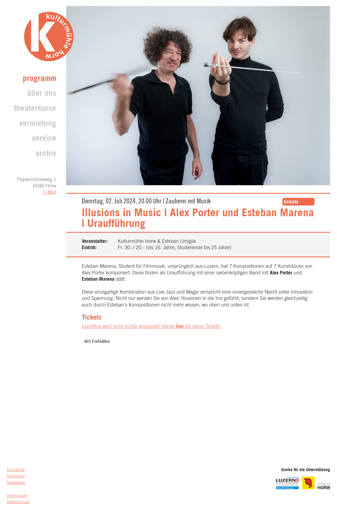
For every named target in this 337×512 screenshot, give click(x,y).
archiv (45, 154)
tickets (291, 202)
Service (44, 139)
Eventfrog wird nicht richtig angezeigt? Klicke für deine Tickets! (151, 326)
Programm (39, 79)
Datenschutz (18, 502)
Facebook (16, 470)
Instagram (16, 476)
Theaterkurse (35, 109)
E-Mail (49, 192)
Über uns (41, 94)
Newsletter (16, 483)
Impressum (17, 496)
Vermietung (37, 124)
